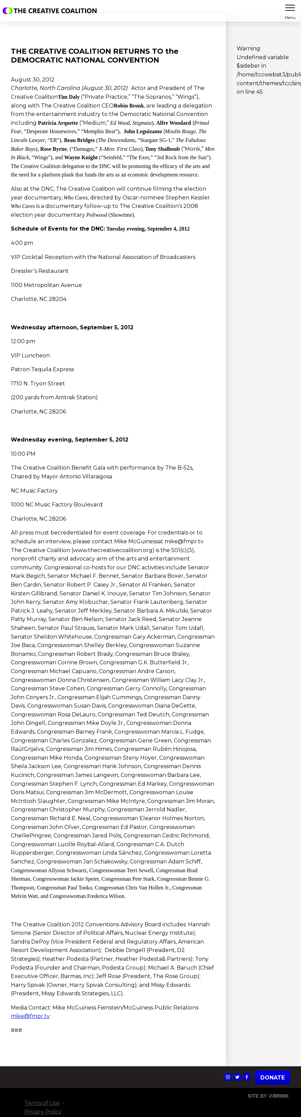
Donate (272, 1077)
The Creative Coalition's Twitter (237, 1077)
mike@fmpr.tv (30, 1016)
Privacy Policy (43, 1111)
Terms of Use (42, 1103)
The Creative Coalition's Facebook (247, 1077)
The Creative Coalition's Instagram (228, 1077)
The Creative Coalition (51, 11)
